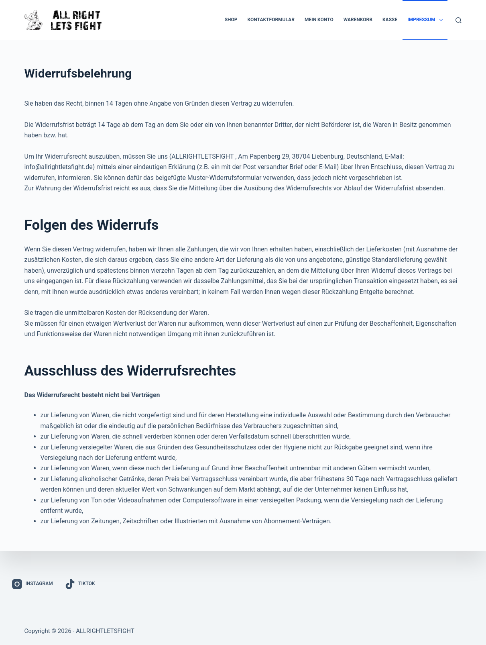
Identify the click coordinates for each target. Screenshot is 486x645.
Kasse (389, 19)
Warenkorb (358, 19)
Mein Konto (319, 19)
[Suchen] (458, 20)
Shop (231, 19)
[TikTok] (80, 584)
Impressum (426, 20)
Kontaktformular (271, 19)
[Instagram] (32, 584)
